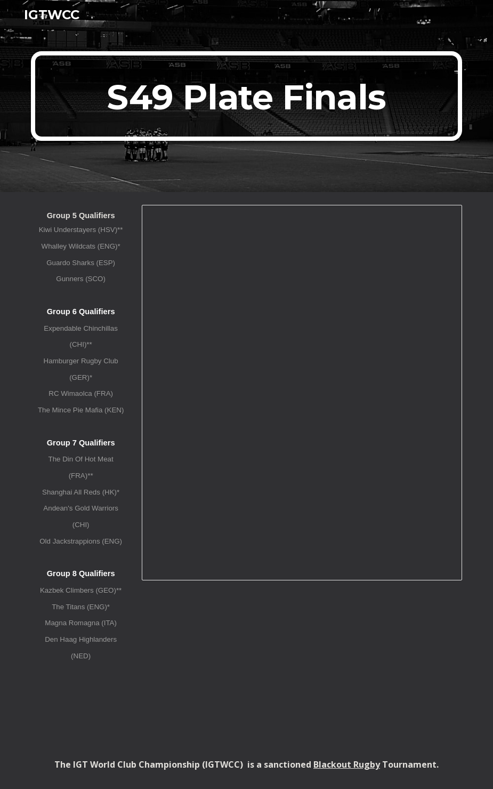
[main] (246, 96)
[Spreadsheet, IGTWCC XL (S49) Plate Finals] (302, 392)
